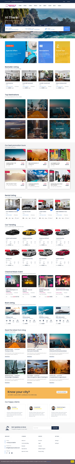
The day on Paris (9, 351)
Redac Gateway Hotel (61, 83)
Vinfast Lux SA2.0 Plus (28, 258)
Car (40, 5)
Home (20, 5)
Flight (49, 5)
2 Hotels (37, 115)
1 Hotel (60, 115)
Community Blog (25, 443)
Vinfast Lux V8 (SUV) (44, 238)
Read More (7, 356)
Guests (49, 28)
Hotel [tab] (8, 25)
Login (64, 1)
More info (49, 461)
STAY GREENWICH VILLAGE (12, 211)
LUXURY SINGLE (42, 211)
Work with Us (24, 448)
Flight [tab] (39, 25)
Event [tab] (33, 25)
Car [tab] (27, 25)
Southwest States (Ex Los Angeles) (34, 184)
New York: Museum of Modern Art (34, 163)
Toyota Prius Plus (60, 238)
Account (40, 440)
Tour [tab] (21, 25)
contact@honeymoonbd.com (17, 1)
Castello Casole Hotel (44, 83)
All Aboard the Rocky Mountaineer (58, 351)
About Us (23, 440)
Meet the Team (25, 451)
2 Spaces (55, 115)
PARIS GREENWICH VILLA (61, 211)
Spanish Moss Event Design (62, 290)
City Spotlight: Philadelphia (12, 377)
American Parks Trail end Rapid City (11, 163)
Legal (39, 443)
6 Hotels (16, 115)
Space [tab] (15, 25)
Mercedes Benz (42, 258)
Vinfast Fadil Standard (11, 238)
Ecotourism (30, 375)
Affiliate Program (41, 448)
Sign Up (68, 1)
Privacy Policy (41, 451)
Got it (72, 461)
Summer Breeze (26, 317)
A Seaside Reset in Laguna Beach (58, 377)
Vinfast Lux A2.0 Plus (27, 238)
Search (66, 28)
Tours (30, 5)
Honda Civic (9, 258)
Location (10, 28)
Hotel (25, 5)
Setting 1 (56, 440)
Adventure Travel (9, 349)
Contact (40, 446)
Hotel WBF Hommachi (28, 83)
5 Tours (20, 115)
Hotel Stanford (9, 83)
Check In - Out (31, 28)
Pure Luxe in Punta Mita (33, 351)
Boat (54, 5)
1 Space (32, 115)
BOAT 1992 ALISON (60, 317)
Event (45, 5)
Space (36, 5)
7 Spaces (10, 115)
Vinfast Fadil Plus (60, 258)
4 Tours (42, 115)
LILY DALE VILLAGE (26, 211)
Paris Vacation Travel (11, 184)
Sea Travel (52, 349)
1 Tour (65, 115)
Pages (59, 5)
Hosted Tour (52, 375)
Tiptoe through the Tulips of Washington (37, 377)
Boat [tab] (46, 25)
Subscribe (55, 428)
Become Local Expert (61, 393)
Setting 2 (57, 443)
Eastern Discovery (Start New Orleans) (56, 184)
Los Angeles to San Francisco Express (55, 163)
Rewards (23, 446)
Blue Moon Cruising (43, 317)
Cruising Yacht (9, 317)
